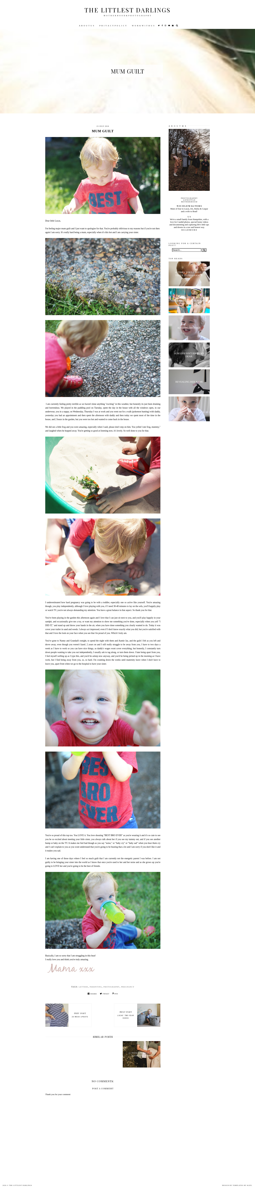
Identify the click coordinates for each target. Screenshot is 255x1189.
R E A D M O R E (189, 230)
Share (92, 994)
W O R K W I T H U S (143, 26)
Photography (111, 987)
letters (83, 987)
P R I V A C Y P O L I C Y (113, 26)
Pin (115, 994)
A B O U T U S (86, 26)
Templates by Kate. (243, 1185)
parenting (96, 987)
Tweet (104, 994)
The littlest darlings (127, 10)
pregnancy (127, 987)
